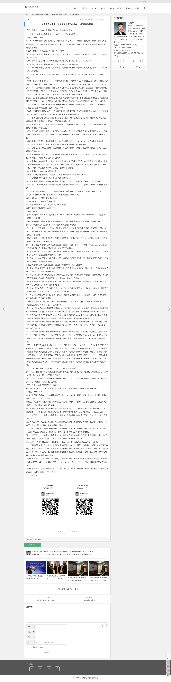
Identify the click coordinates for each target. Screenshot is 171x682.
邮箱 (31, 632)
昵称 (31, 627)
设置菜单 (143, 2)
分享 (74, 532)
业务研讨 (129, 8)
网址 (29, 637)
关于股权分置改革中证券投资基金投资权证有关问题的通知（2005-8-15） (98, 580)
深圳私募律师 (76, 551)
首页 (67, 8)
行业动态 (75, 8)
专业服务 (111, 8)
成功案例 (120, 8)
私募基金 (84, 8)
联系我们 (138, 8)
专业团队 (102, 8)
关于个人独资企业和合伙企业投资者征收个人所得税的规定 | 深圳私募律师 (66, 554)
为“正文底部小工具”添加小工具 (67, 589)
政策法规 (93, 8)
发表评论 (88, 19)
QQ (29, 642)
